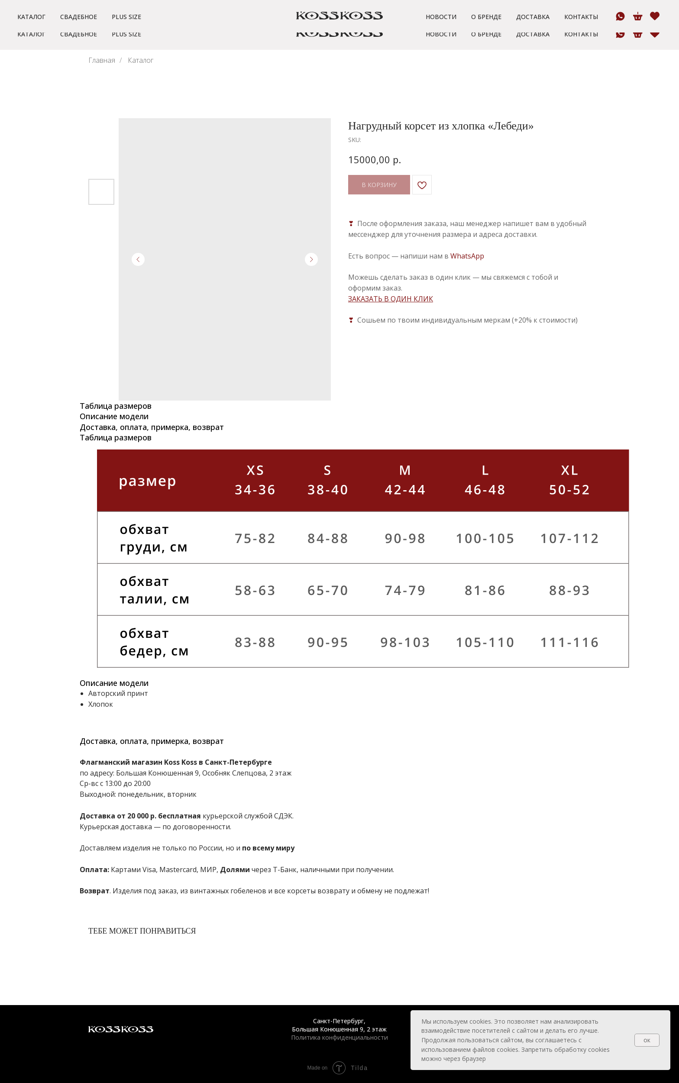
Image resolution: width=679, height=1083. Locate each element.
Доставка (533, 34)
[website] (654, 33)
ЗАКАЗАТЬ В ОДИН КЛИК (390, 299)
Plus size (126, 34)
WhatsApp (467, 256)
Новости (441, 34)
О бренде (486, 34)
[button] (175, 8)
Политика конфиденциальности (339, 1037)
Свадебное (78, 34)
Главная (101, 60)
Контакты (581, 34)
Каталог (31, 34)
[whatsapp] (620, 33)
